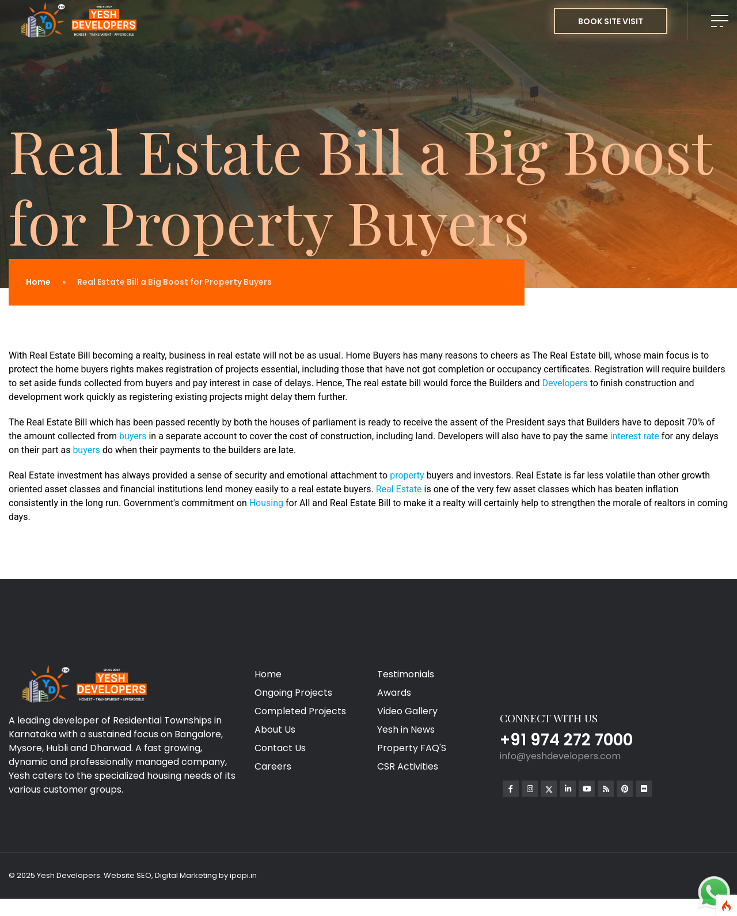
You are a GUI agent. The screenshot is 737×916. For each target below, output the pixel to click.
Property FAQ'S (411, 748)
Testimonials (405, 674)
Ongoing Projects (293, 692)
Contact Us (280, 748)
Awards (394, 692)
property (408, 475)
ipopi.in (243, 875)
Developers (566, 383)
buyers (134, 436)
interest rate (634, 436)
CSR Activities (407, 766)
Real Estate (399, 489)
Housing (267, 502)
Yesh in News (406, 729)
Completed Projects (300, 711)
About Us (274, 729)
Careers (272, 766)
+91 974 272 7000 (566, 740)
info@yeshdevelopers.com (560, 756)
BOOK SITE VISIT (610, 21)
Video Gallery (407, 711)
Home (38, 282)
